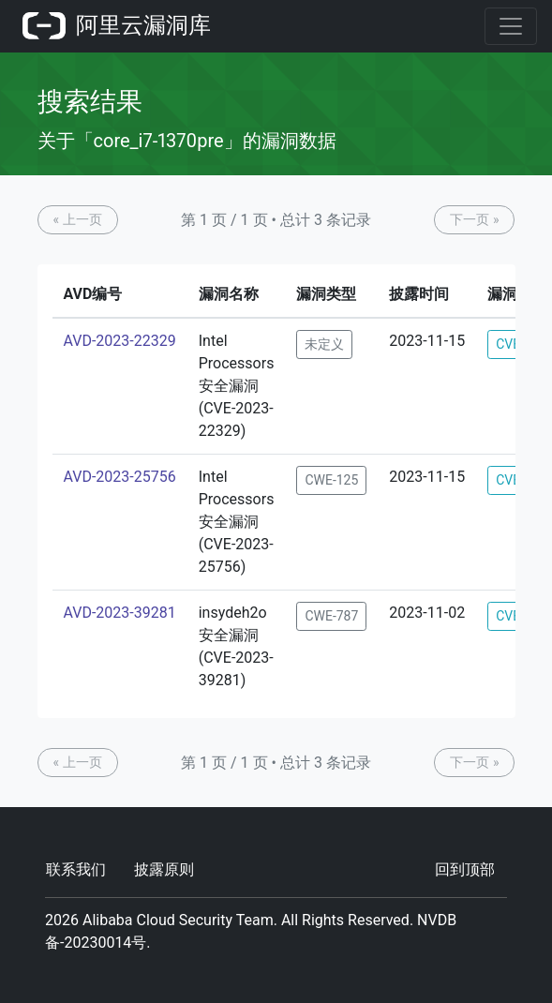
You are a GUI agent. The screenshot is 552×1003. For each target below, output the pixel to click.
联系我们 (76, 869)
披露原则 (164, 869)
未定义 (324, 344)
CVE (508, 344)
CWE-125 (331, 479)
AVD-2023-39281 (120, 612)
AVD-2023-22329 (120, 341)
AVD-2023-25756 (120, 477)
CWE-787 (331, 615)
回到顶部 (465, 869)
